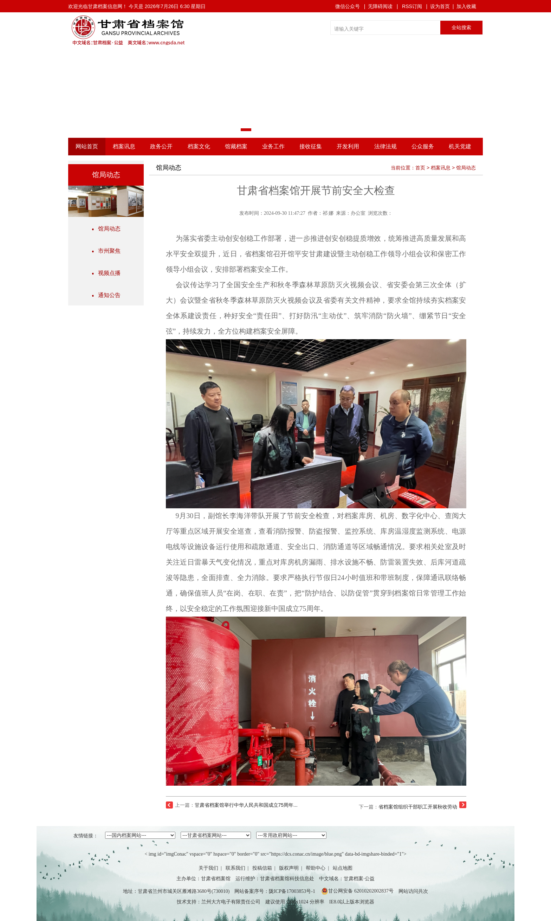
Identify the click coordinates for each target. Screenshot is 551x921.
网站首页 (87, 146)
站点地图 (342, 868)
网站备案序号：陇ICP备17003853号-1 (274, 891)
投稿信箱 (262, 868)
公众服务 (422, 146)
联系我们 (235, 868)
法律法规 (385, 146)
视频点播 (106, 273)
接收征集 (310, 146)
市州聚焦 (106, 251)
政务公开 (161, 146)
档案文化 (199, 146)
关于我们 (208, 868)
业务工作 (273, 146)
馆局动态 (106, 229)
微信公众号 (347, 6)
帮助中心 (315, 868)
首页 (420, 167)
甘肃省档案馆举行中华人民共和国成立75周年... (246, 805)
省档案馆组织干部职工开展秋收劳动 (417, 807)
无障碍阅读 (380, 6)
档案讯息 (124, 146)
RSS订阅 (412, 6)
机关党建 (460, 146)
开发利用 (348, 146)
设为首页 (440, 6)
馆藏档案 (236, 146)
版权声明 (289, 868)
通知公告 (106, 295)
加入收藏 (466, 6)
